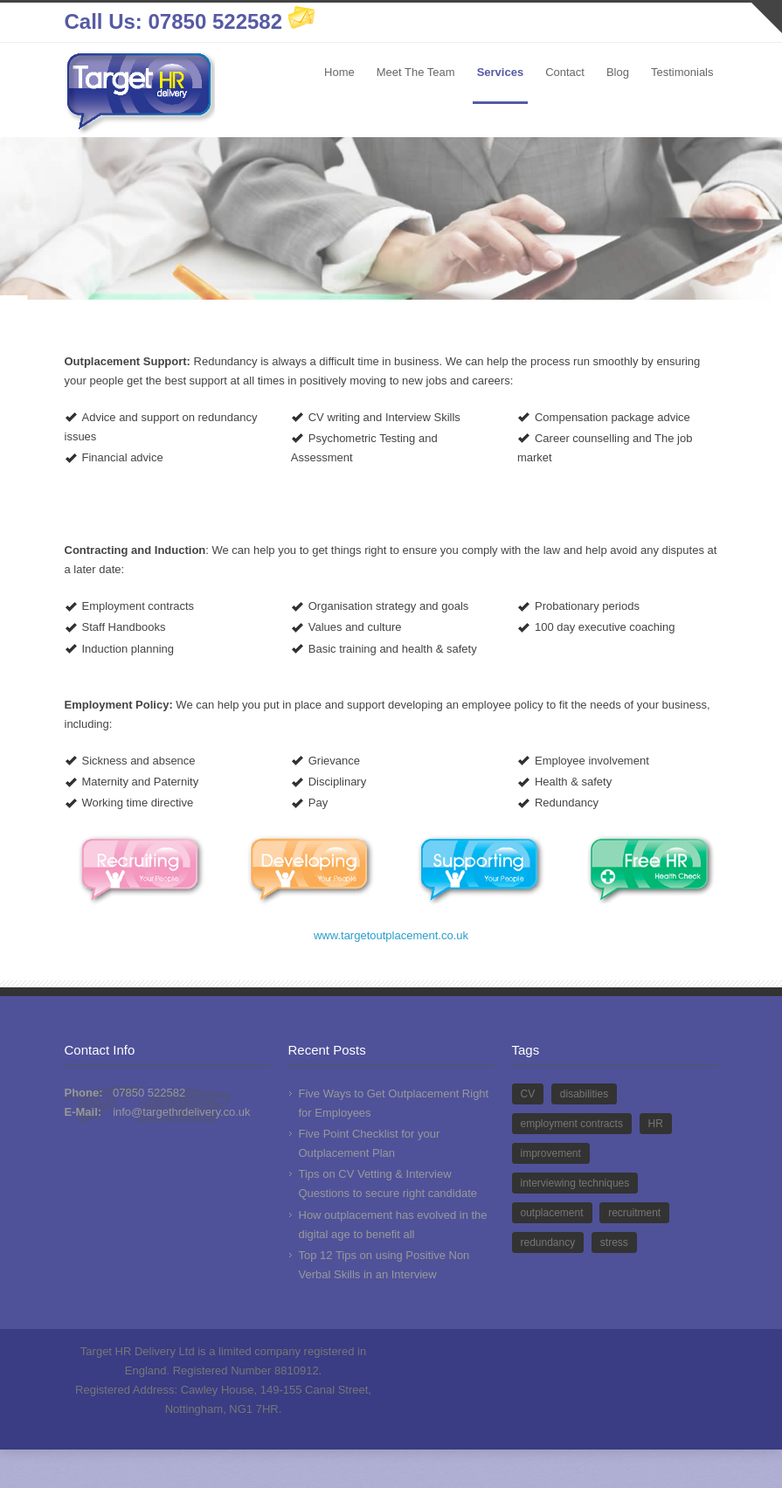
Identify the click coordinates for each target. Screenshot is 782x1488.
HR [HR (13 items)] (655, 1124)
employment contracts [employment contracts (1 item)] (572, 1124)
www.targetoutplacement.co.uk (391, 935)
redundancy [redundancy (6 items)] (548, 1242)
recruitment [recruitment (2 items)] (634, 1213)
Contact (565, 72)
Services (500, 72)
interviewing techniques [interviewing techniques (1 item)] (575, 1183)
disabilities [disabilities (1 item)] (584, 1094)
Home (339, 72)
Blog (617, 72)
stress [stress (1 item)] (614, 1242)
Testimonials (682, 72)
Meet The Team (416, 72)
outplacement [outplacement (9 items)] (552, 1213)
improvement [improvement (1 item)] (551, 1153)
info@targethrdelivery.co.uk (181, 1111)
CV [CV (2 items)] (528, 1094)
